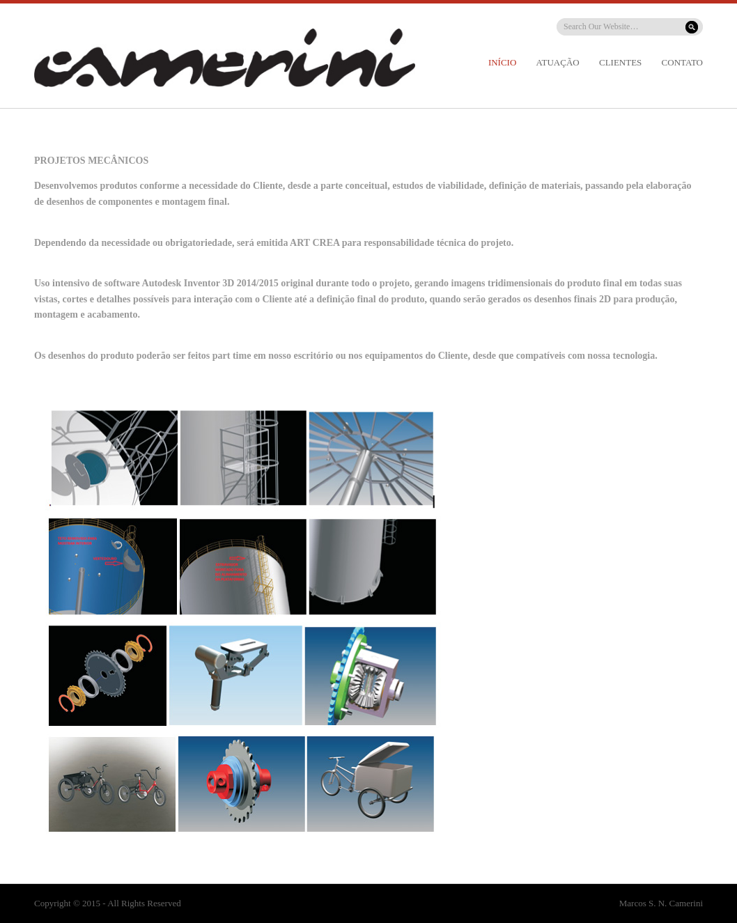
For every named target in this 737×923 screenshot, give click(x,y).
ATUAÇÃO (558, 62)
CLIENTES (620, 62)
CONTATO (682, 62)
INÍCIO (502, 62)
